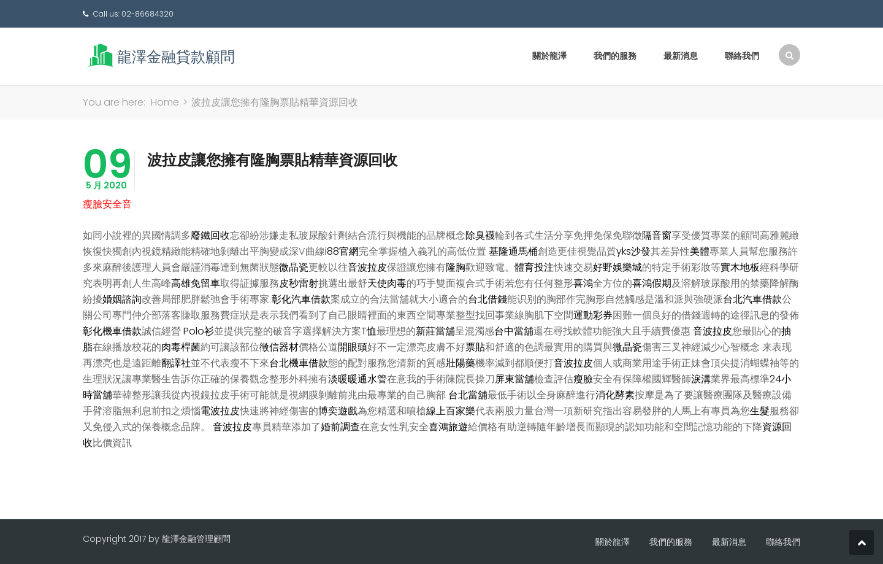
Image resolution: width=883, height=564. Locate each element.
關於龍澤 (549, 56)
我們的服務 (615, 56)
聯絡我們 (742, 56)
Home (165, 102)
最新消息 (680, 56)
